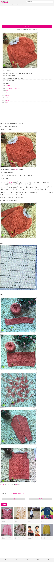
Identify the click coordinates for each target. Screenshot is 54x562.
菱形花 (7, 95)
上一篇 (13, 499)
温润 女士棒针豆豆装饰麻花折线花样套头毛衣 (25, 520)
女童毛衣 (12, 88)
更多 (49, 560)
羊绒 (15, 169)
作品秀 (27, 26)
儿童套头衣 (17, 88)
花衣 (16, 485)
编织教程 (5, 4)
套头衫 (7, 100)
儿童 (7, 90)
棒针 (7, 97)
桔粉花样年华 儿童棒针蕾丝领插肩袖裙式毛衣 (12, 520)
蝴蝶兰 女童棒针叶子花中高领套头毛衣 (23, 537)
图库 (38, 560)
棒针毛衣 (8, 88)
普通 (7, 102)
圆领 (9, 92)
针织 (25, 187)
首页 (5, 560)
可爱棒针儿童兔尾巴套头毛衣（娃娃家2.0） (37, 520)
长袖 (7, 92)
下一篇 (40, 499)
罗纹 (10, 182)
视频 (27, 560)
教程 (16, 560)
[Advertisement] (27, 15)
